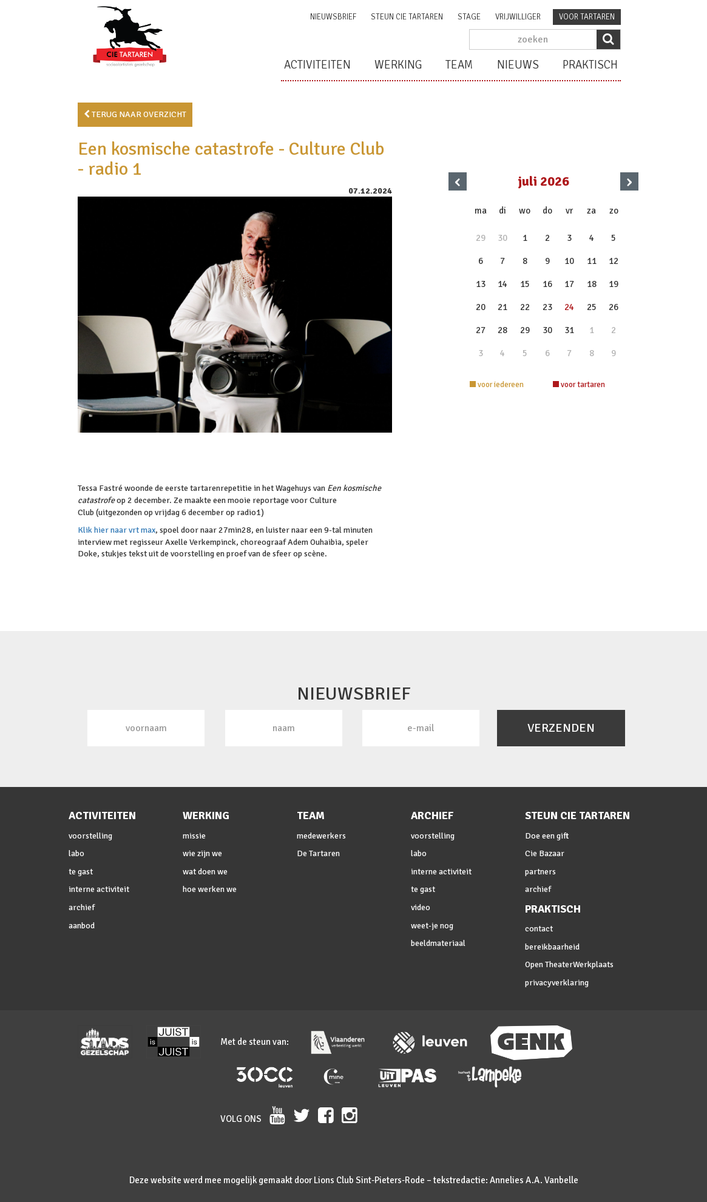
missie (194, 836)
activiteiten (317, 65)
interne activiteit (99, 889)
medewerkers (321, 836)
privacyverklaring (557, 982)
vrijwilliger (518, 17)
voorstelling (90, 836)
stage (469, 17)
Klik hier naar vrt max (116, 530)
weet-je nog (432, 925)
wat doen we (205, 871)
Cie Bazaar (544, 853)
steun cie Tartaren (407, 17)
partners (540, 871)
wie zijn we (202, 853)
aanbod (82, 925)
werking (398, 65)
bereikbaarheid (552, 947)
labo (76, 853)
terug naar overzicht (135, 114)
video (420, 907)
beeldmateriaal (438, 943)
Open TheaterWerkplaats (569, 964)
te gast (81, 871)
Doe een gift (547, 836)
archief (82, 907)
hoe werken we (210, 889)
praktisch (590, 65)
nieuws (518, 65)
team (459, 65)
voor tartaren (587, 17)
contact (539, 928)
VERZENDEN (561, 727)
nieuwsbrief (333, 17)
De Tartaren (318, 853)
